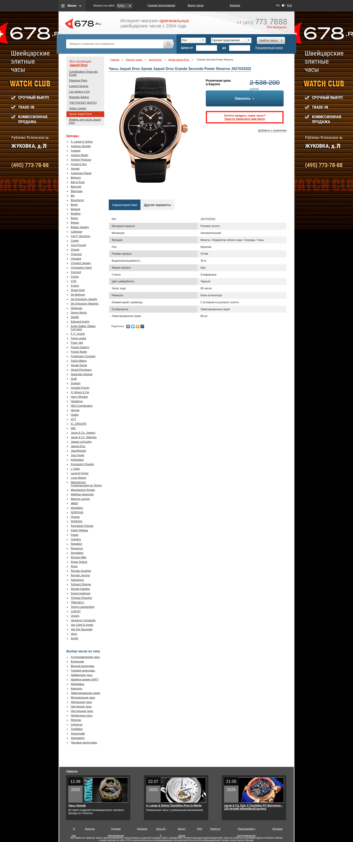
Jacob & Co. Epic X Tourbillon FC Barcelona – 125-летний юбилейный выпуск (253, 807)
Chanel (75, 249)
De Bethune (78, 294)
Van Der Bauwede (82, 629)
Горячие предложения (161, 5)
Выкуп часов (196, 5)
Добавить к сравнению (272, 130)
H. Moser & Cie (80, 392)
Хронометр (77, 738)
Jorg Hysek (77, 455)
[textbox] (114, 43)
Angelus (75, 150)
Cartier (75, 240)
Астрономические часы (85, 657)
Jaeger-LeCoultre (81, 441)
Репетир (76, 720)
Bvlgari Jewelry (80, 227)
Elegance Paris (78, 80)
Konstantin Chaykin (82, 464)
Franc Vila (77, 342)
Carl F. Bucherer (80, 236)
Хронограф (78, 733)
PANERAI (76, 521)
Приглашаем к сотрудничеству (246, 829)
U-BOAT (76, 611)
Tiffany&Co (77, 602)
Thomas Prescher (81, 598)
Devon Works (79, 312)
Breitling (75, 213)
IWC (73, 428)
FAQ (199, 828)
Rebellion (76, 544)
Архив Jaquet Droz (80, 114)
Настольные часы (82, 711)
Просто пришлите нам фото (244, 119)
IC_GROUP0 (78, 423)
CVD (73, 281)
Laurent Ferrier (79, 473)
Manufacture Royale (83, 490)
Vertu (74, 633)
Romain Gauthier (81, 571)
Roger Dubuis (79, 562)
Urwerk (75, 615)
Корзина (235, 5)
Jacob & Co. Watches (84, 437)
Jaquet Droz (79, 65)
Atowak (75, 168)
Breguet (75, 209)
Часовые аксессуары (84, 742)
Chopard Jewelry (81, 263)
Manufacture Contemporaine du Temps (86, 484)
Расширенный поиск (269, 47)
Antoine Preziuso (81, 159)
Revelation (77, 553)
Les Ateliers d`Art (79, 91)
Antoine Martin (79, 155)
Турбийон (77, 729)
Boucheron (77, 200)
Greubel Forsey (80, 387)
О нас (74, 829)
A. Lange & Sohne (82, 141)
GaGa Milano (79, 360)
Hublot (75, 414)
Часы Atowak (77, 805)
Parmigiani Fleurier (82, 526)
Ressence (77, 548)
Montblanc (77, 508)
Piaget (74, 535)
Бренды (90, 828)
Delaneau (76, 308)
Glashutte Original (81, 374)
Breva (74, 218)
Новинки (142, 828)
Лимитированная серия (85, 693)
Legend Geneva (78, 86)
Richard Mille (78, 557)
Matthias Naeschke (82, 494)
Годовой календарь (83, 670)
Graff (74, 378)
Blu (73, 195)
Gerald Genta (79, 365)
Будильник (77, 661)
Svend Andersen (81, 593)
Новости (72, 771)
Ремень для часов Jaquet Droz (85, 121)
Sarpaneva (77, 580)
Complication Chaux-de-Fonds (83, 73)
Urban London (77, 108)
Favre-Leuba (78, 338)
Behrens (76, 177)
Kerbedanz (77, 459)
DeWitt (75, 317)
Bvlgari (75, 222)
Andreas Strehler (81, 146)
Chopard (76, 258)
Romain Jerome (80, 575)
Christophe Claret (81, 267)
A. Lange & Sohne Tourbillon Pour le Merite (173, 805)
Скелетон (76, 724)
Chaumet (76, 254)
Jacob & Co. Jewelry (83, 432)
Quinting (76, 539)
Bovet (74, 204)
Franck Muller (79, 351)
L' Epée (75, 468)
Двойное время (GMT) (85, 679)
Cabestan (76, 231)
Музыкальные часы (83, 697)
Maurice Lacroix (80, 499)
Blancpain (77, 191)
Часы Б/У (161, 829)
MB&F (74, 503)
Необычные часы (82, 715)
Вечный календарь (82, 666)
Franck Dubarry (80, 347)
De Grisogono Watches (85, 303)
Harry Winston (79, 396)
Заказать (245, 98)
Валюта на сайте (104, 5)
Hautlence (77, 401)
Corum (75, 276)
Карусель (76, 688)
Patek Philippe (79, 530)
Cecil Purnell (78, 245)
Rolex (74, 566)
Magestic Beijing (79, 97)
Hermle (75, 410)
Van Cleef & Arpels (82, 624)
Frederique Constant (83, 356)
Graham (75, 383)
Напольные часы (81, 702)
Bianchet (76, 186)
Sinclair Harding (80, 589)
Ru (278, 5)
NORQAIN (77, 512)
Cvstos (75, 285)
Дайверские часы (82, 675)
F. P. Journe (78, 333)
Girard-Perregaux (81, 369)
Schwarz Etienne (81, 584)
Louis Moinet (78, 477)
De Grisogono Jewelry (84, 299)
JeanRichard (78, 450)
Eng (289, 5)
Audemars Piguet (81, 173)
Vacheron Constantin (83, 620)
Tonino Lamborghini (82, 606)
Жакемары (77, 684)
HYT (73, 419)
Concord (76, 272)
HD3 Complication (82, 405)
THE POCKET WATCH (83, 102)
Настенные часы (81, 706)
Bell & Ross (78, 182)
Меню (72, 5)
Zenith (74, 638)
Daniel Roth (78, 290)
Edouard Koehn (80, 321)
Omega (75, 517)
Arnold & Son (79, 164)
